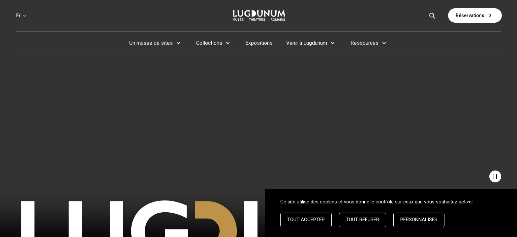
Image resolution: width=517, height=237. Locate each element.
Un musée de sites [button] (151, 43)
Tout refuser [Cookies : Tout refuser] (362, 220)
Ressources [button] (364, 43)
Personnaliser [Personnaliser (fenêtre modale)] (419, 220)
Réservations (475, 15)
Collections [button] (209, 43)
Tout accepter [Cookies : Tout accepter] (306, 220)
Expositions (259, 43)
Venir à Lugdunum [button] (306, 43)
